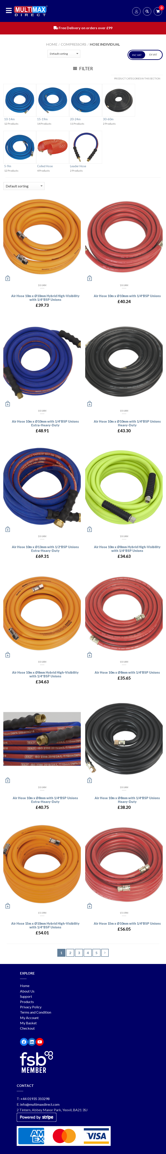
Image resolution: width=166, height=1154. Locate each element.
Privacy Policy (31, 1007)
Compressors (73, 44)
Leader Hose (78, 166)
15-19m (42, 119)
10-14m (9, 119)
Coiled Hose (45, 166)
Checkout (27, 1028)
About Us (27, 991)
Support (26, 996)
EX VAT (153, 54)
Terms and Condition (35, 1012)
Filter (83, 68)
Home (51, 44)
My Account (29, 1018)
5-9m (7, 166)
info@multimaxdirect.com (40, 1104)
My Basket (28, 1023)
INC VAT (137, 55)
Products (27, 1002)
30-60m (108, 119)
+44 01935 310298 (35, 1099)
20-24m (75, 119)
